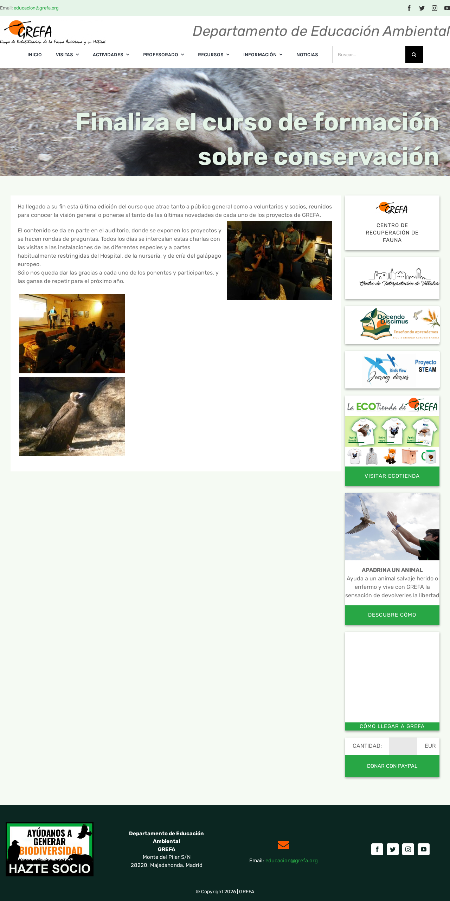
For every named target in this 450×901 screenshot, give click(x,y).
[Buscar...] (368, 54)
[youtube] (424, 849)
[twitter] (422, 8)
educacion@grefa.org (36, 8)
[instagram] (434, 8)
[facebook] (409, 8)
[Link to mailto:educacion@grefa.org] (283, 845)
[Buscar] (414, 54)
